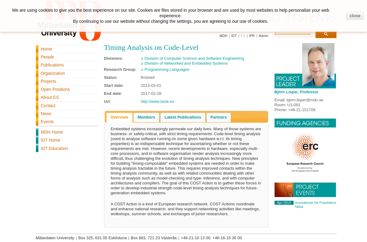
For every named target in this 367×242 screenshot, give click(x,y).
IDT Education (54, 148)
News (46, 113)
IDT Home (51, 140)
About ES (50, 97)
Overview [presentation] (119, 117)
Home (46, 48)
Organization (53, 73)
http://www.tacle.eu (157, 101)
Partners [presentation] (219, 117)
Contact (48, 105)
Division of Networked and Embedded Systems (186, 63)
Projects (49, 81)
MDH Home (52, 132)
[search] (299, 33)
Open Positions (55, 89)
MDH (223, 36)
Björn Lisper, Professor (297, 92)
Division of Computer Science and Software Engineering (194, 58)
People (47, 56)
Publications (52, 65)
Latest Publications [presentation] (183, 117)
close (355, 15)
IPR (252, 36)
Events (47, 121)
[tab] (119, 118)
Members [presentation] (146, 117)
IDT (234, 36)
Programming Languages (167, 69)
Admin (263, 36)
